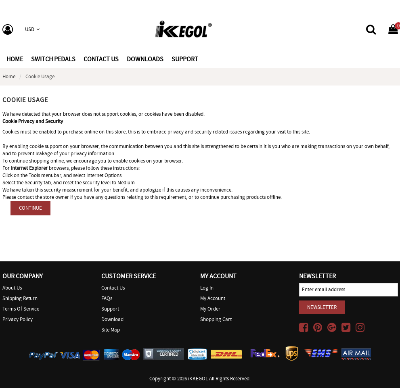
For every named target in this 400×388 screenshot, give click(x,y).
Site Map (110, 329)
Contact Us (113, 287)
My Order (210, 308)
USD (32, 29)
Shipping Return (20, 298)
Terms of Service (20, 308)
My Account (212, 298)
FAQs (106, 298)
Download (112, 319)
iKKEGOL (198, 378)
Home (14, 59)
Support (110, 308)
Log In (207, 287)
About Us (12, 287)
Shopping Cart (216, 319)
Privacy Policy (17, 319)
